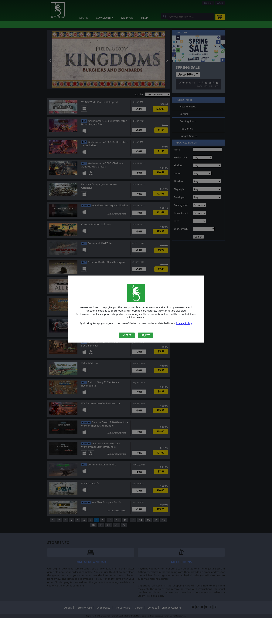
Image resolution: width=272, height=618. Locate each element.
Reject (145, 335)
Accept (126, 335)
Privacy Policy (184, 323)
